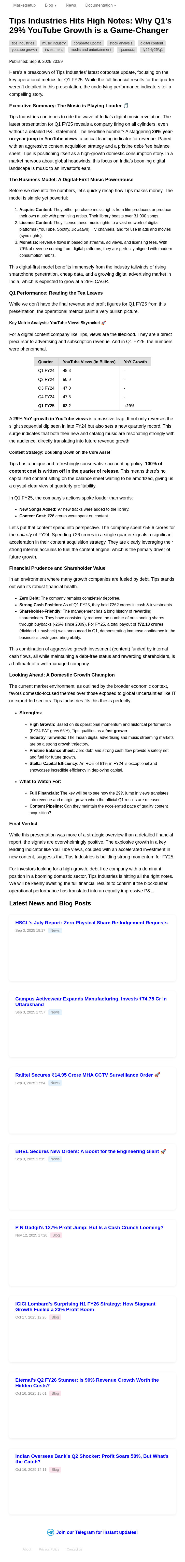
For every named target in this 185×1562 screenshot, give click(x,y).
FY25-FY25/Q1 (153, 50)
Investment (54, 50)
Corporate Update (88, 43)
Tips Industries (23, 43)
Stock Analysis (121, 43)
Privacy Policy (49, 1549)
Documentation (99, 5)
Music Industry (54, 43)
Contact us (74, 1549)
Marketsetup (24, 5)
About (27, 1549)
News (71, 5)
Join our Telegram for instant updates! (92, 1532)
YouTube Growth (24, 50)
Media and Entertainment (91, 50)
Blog (49, 5)
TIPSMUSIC (127, 50)
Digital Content (151, 43)
